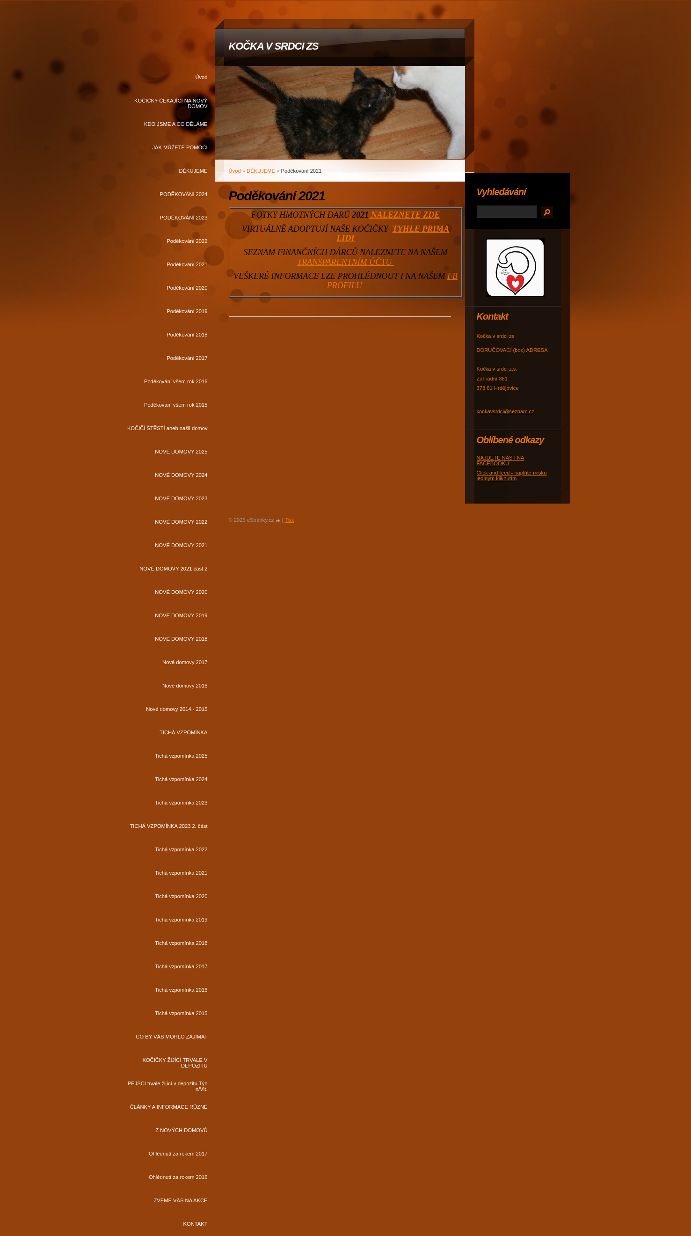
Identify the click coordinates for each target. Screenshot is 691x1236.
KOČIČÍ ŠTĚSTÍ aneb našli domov (167, 428)
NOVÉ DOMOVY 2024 (181, 475)
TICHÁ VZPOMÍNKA (184, 732)
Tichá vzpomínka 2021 (181, 873)
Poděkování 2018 (187, 334)
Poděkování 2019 (187, 311)
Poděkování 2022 (187, 241)
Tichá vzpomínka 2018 (181, 943)
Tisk (289, 520)
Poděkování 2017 (187, 358)
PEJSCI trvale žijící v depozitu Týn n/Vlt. (168, 1086)
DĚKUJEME (193, 171)
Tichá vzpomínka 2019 (181, 919)
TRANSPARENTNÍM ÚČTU (345, 262)
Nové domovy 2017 (184, 662)
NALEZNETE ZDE (404, 214)
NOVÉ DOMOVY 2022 (181, 522)
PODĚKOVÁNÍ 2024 (184, 194)
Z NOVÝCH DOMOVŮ (181, 1130)
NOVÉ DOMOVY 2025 (181, 451)
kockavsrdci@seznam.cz (505, 411)
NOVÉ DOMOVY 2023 (181, 498)
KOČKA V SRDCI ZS (274, 46)
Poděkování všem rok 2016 (176, 381)
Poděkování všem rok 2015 (176, 405)
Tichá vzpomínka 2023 (181, 802)
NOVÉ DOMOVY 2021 (181, 545)
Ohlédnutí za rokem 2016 (178, 1177)
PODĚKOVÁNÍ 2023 (184, 217)
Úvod (201, 77)
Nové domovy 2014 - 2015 (176, 709)
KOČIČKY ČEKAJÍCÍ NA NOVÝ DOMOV (170, 103)
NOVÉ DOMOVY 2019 (181, 615)
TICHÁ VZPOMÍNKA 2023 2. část (168, 826)
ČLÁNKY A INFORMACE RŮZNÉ (169, 1107)
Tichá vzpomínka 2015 (181, 1013)
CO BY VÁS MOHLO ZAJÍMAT (171, 1036)
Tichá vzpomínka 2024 (181, 779)
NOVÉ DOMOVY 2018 (181, 639)
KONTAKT (195, 1224)
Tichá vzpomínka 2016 (181, 990)
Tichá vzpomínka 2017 (181, 966)
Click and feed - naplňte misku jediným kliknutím (512, 475)
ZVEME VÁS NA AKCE (180, 1200)
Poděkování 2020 (187, 288)
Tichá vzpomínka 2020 (181, 896)
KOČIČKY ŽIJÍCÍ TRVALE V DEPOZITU (174, 1062)
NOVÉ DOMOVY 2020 (181, 592)
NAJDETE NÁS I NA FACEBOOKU (500, 460)
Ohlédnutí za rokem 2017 (178, 1153)
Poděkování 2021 (187, 264)
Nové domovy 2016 (184, 685)
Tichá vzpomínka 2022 (181, 849)
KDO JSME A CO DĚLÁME (176, 124)
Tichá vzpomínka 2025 (181, 756)
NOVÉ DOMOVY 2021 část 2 (173, 568)
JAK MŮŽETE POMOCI (179, 147)
